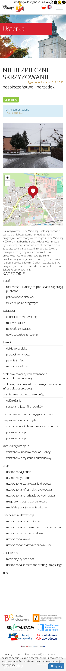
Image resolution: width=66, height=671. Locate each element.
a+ (43, 2)
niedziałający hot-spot (20, 559)
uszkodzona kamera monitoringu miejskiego (34, 565)
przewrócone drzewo (20, 297)
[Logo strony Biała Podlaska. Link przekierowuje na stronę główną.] (13, 6)
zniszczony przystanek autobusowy (28, 458)
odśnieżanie (13, 400)
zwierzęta (9, 311)
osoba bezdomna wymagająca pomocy (28, 414)
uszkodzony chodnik (19, 478)
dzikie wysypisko (16, 348)
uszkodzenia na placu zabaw (24, 533)
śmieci (7, 342)
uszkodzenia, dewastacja (18, 515)
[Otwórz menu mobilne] (59, 7)
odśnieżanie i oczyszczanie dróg (23, 394)
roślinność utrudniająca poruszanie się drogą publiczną (34, 289)
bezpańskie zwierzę (18, 329)
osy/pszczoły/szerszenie (22, 335)
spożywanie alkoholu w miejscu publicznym (33, 426)
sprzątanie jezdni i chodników (24, 406)
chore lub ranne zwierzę (21, 317)
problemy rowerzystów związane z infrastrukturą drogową (25, 376)
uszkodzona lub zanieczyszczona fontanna (33, 527)
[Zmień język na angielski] (49, 7)
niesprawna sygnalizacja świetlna (27, 501)
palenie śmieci (15, 360)
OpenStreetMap (45, 224)
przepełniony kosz (18, 354)
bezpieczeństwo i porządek (20, 420)
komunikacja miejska (16, 446)
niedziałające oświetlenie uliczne (26, 507)
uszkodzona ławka (18, 539)
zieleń (6, 281)
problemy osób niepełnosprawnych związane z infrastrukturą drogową (33, 386)
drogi (6, 466)
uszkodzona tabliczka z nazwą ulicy (28, 545)
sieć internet (10, 553)
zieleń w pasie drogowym (22, 303)
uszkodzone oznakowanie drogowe (29, 483)
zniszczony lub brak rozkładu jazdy (28, 452)
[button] (33, 193)
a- (47, 2)
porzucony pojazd (17, 432)
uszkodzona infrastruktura (23, 521)
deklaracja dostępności (27, 2)
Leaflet (32, 224)
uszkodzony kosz (17, 366)
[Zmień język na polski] (43, 7)
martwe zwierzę (16, 323)
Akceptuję (56, 666)
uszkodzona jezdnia (19, 472)
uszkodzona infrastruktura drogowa (29, 489)
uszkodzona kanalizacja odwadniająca (30, 495)
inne (5, 572)
